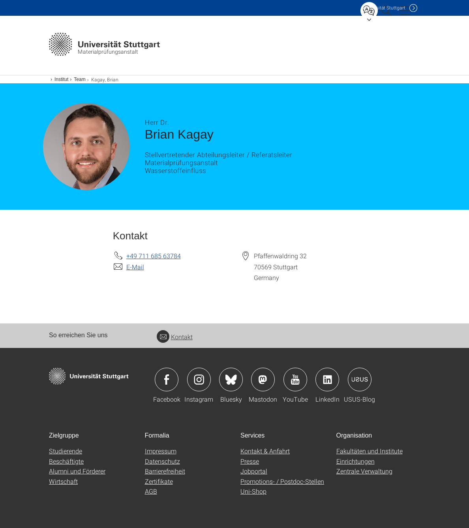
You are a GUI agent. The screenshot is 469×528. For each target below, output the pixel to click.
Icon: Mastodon (263, 379)
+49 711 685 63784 (153, 256)
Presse (249, 461)
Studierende (65, 451)
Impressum (160, 451)
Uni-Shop (253, 491)
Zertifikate (159, 481)
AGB (151, 491)
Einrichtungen (355, 461)
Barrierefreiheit (165, 471)
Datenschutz (162, 461)
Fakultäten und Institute (369, 451)
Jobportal (253, 471)
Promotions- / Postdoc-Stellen (282, 481)
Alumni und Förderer (77, 471)
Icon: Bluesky (231, 379)
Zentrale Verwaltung (364, 471)
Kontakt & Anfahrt (265, 451)
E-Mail (135, 267)
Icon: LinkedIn (327, 379)
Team (79, 79)
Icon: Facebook (166, 379)
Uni (384, 8)
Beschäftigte (66, 461)
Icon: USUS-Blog (359, 379)
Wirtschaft (63, 481)
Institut (61, 79)
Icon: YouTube (295, 379)
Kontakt (175, 337)
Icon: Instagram (199, 379)
